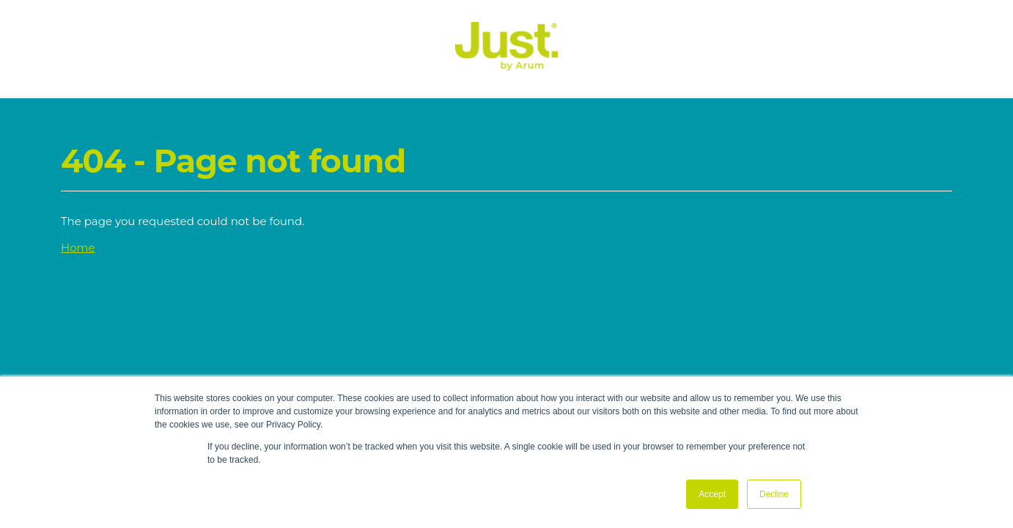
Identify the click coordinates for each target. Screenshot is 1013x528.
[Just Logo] (506, 66)
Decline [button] (774, 494)
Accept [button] (712, 494)
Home (78, 247)
